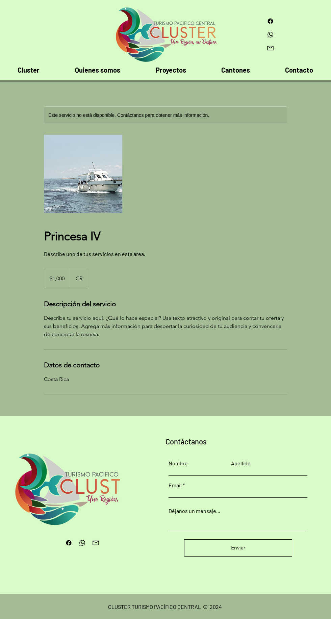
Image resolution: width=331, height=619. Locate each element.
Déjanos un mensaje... (194, 511)
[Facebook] (270, 21)
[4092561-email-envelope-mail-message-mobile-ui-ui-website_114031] (270, 48)
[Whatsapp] (270, 34)
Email (175, 485)
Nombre (178, 463)
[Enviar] (238, 548)
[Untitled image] (83, 174)
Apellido (241, 463)
